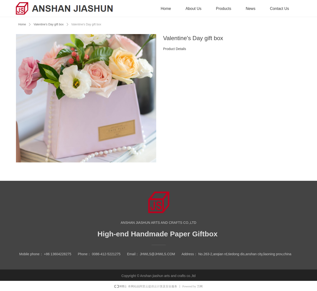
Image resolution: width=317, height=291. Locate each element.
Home (22, 24)
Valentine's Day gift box (49, 24)
